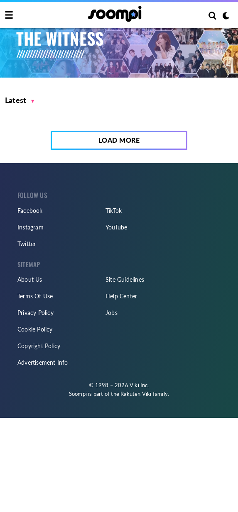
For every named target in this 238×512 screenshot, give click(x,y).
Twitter (26, 243)
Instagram (30, 227)
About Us (29, 279)
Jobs (112, 312)
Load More (119, 140)
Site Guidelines (125, 279)
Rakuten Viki (135, 393)
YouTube (116, 227)
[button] (19, 100)
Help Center (121, 296)
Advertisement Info (42, 362)
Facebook (30, 210)
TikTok (114, 210)
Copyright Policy (38, 345)
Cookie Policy (35, 329)
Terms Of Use (35, 296)
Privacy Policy (35, 312)
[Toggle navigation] (9, 15)
